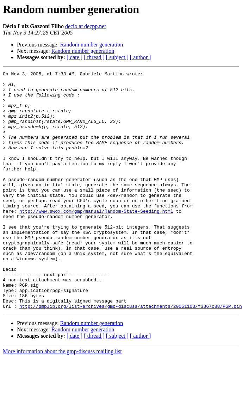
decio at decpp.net (85, 26)
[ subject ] (117, 57)
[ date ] (74, 57)
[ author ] (140, 57)
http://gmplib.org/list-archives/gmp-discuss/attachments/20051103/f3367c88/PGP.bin (130, 353)
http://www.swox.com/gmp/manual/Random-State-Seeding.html (96, 239)
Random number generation (91, 45)
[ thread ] (94, 57)
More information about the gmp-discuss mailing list (62, 399)
